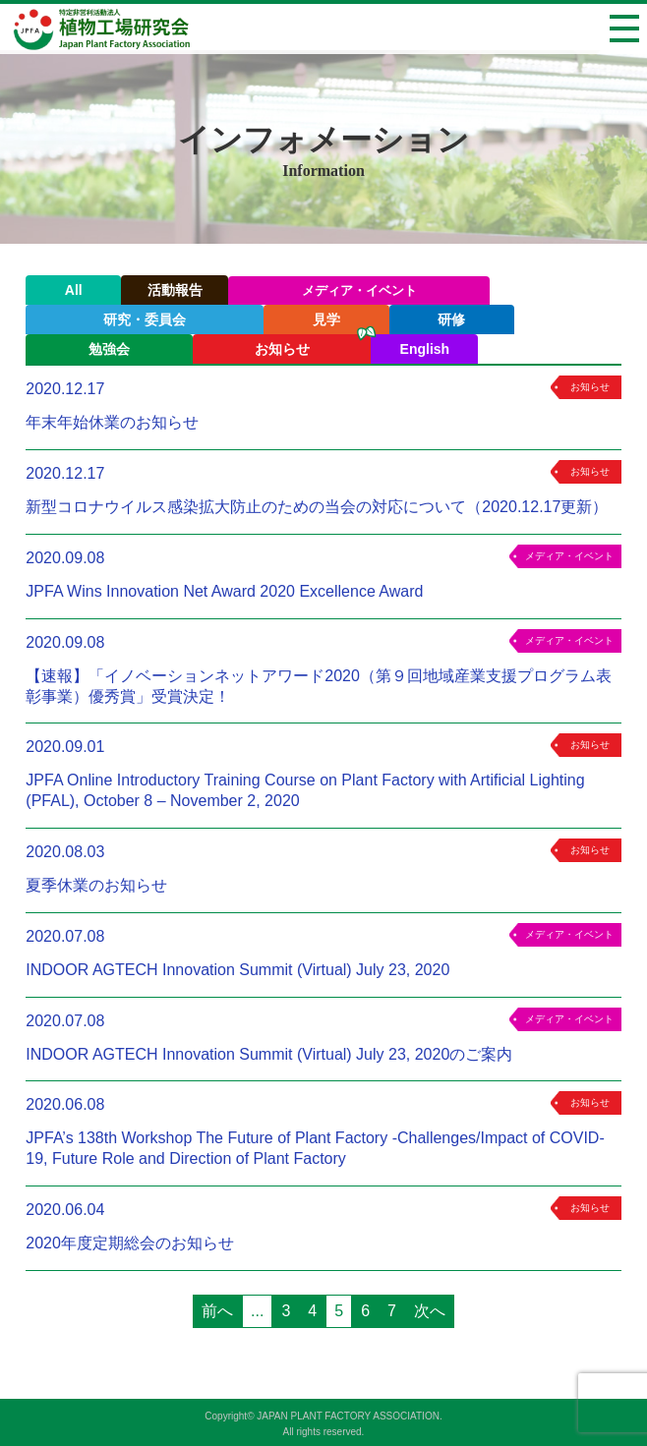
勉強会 (109, 349)
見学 (326, 319)
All (74, 290)
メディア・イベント (359, 290)
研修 (451, 319)
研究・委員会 (144, 319)
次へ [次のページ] (429, 1310)
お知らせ (282, 349)
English (425, 349)
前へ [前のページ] (217, 1310)
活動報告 (175, 290)
